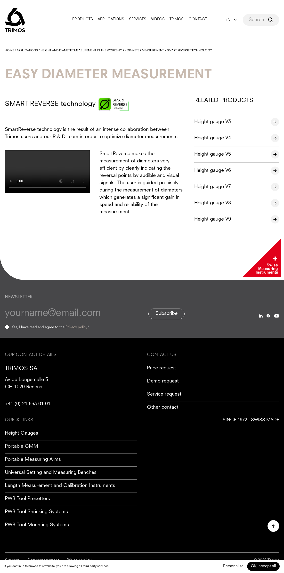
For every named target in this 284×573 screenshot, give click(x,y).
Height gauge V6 (212, 170)
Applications (111, 19)
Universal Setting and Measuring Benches (51, 472)
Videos (158, 19)
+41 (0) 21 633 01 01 (27, 404)
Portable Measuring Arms (33, 459)
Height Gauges (21, 433)
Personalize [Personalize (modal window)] (233, 566)
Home (9, 50)
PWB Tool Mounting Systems (37, 525)
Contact (197, 19)
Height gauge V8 (212, 203)
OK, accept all (263, 566)
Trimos (177, 19)
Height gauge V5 (212, 154)
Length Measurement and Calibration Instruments (60, 485)
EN (228, 20)
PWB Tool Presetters (27, 498)
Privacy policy (76, 327)
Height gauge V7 (212, 186)
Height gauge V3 (212, 121)
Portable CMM (21, 446)
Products (82, 19)
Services (137, 19)
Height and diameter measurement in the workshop (82, 50)
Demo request (163, 381)
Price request (161, 368)
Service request (164, 394)
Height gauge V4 (212, 138)
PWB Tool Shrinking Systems (36, 511)
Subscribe (166, 313)
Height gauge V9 (212, 219)
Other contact (163, 407)
